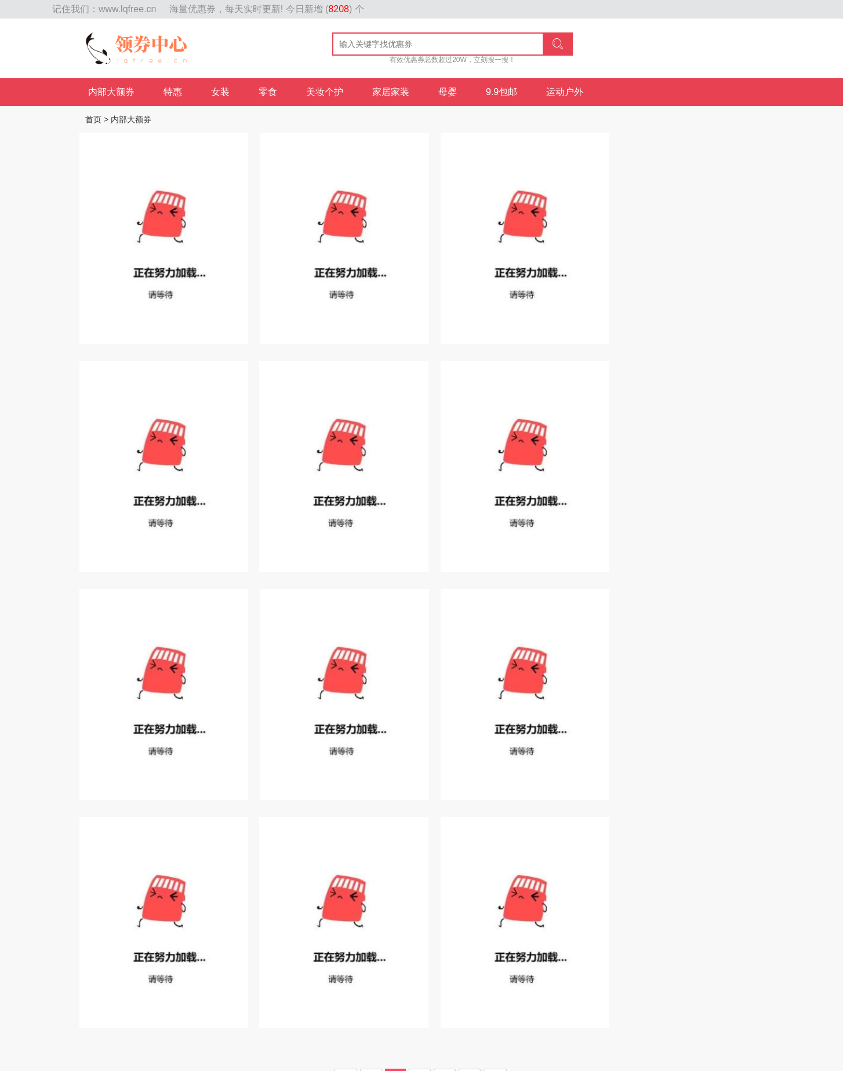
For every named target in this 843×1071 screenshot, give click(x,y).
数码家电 (657, 889)
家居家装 (390, 92)
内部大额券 (111, 92)
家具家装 (585, 889)
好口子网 (286, 1045)
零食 (268, 92)
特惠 (172, 92)
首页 (93, 119)
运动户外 (564, 92)
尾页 (495, 827)
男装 (621, 889)
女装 (220, 92)
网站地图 (34, 9)
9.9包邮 (501, 92)
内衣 (693, 889)
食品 (261, 889)
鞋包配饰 (457, 889)
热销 (178, 889)
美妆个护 (324, 92)
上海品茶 (385, 1045)
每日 (206, 889)
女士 (493, 889)
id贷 (315, 1045)
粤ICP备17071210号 (334, 1028)
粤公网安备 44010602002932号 (431, 1028)
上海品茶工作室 (235, 1045)
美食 (549, 889)
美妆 (521, 889)
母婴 (447, 92)
